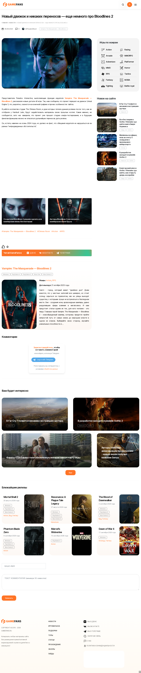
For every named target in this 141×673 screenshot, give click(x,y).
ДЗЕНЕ (31, 253)
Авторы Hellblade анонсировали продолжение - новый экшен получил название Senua (117, 452)
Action (55, 231)
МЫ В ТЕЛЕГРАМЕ (92, 631)
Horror (125, 68)
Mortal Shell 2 (11, 497)
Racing (125, 49)
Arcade (106, 56)
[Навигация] (135, 4)
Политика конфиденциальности (99, 646)
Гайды (122, 130)
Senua (114, 462)
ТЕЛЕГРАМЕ (63, 253)
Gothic (130, 130)
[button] (122, 4)
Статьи (123, 148)
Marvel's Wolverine (56, 530)
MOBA (125, 80)
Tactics (125, 74)
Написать (9, 598)
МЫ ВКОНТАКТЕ (91, 626)
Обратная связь (92, 636)
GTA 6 (18, 462)
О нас (87, 641)
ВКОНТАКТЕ (46, 253)
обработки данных (51, 369)
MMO (106, 68)
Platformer (127, 62)
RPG (63, 231)
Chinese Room (44, 231)
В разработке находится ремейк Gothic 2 (127, 154)
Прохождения (54, 644)
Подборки (52, 631)
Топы (50, 635)
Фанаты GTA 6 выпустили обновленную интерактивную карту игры (43, 457)
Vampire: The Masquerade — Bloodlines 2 (53, 29)
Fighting (107, 86)
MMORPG (126, 56)
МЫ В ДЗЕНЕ (90, 621)
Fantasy (107, 80)
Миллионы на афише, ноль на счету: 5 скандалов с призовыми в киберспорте (128, 139)
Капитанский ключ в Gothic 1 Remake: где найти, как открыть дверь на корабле (128, 171)
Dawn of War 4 (106, 528)
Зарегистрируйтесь (43, 347)
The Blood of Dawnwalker (105, 499)
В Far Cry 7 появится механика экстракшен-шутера (129, 106)
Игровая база (54, 626)
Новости (123, 112)
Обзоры (51, 649)
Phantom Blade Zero (12, 530)
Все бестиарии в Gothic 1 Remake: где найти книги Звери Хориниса (128, 123)
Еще (70, 473)
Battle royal (127, 86)
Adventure (108, 62)
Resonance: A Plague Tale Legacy (58, 500)
